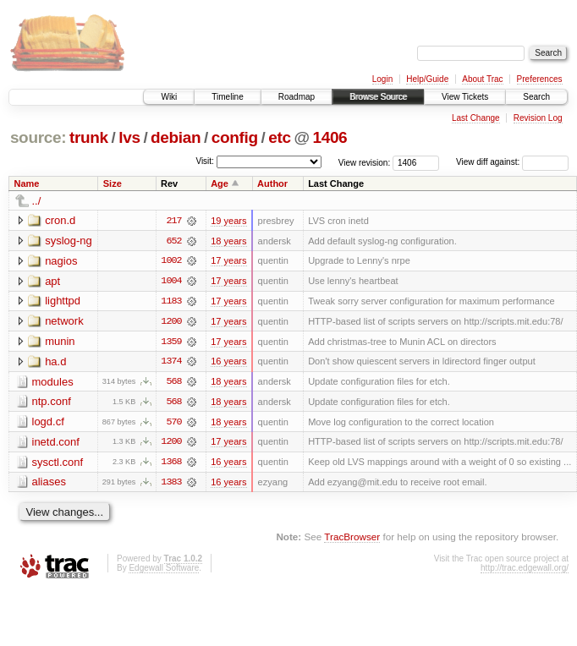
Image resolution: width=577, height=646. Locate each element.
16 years (228, 363)
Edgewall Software (164, 570)
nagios (61, 261)
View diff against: (512, 162)
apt (52, 281)
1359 (171, 342)
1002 (171, 261)
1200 (171, 322)
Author (272, 183)
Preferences (540, 79)
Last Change (476, 118)
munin (59, 342)
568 (173, 383)
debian (176, 137)
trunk (88, 137)
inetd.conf (56, 443)
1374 (171, 363)
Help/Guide (427, 79)
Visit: (204, 161)
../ (36, 200)
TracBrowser (352, 539)
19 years (228, 221)
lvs (129, 137)
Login (382, 79)
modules (53, 382)
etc (279, 137)
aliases (49, 484)
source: (38, 137)
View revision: (364, 162)
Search (536, 96)
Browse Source (378, 96)
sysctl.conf (58, 463)
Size (112, 183)
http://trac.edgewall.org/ (525, 570)
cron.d (60, 220)
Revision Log (538, 118)
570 (173, 423)
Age (219, 183)
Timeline (227, 96)
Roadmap (296, 96)
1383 (171, 484)
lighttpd (62, 301)
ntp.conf (51, 403)
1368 (171, 464)
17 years (228, 261)
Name (27, 183)
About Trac (482, 79)
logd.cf (48, 423)
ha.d (55, 362)
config (235, 137)
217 (173, 220)
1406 (329, 137)
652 (173, 241)
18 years (228, 241)
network (64, 321)
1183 (171, 302)
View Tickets (465, 96)
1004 (171, 281)
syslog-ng (68, 240)
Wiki (169, 96)
